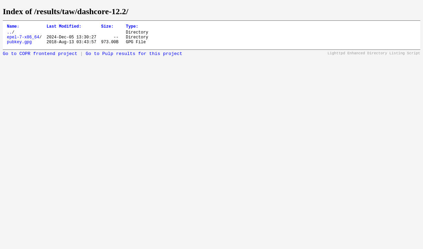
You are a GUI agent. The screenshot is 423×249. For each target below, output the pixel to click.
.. (9, 34)
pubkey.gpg (19, 46)
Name (13, 27)
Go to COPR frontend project (40, 58)
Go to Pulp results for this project (134, 58)
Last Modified (64, 27)
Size (107, 27)
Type (132, 27)
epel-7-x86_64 (23, 40)
